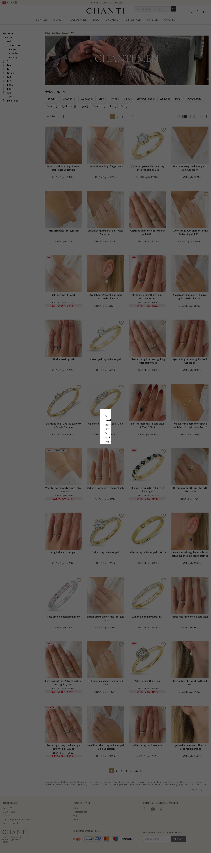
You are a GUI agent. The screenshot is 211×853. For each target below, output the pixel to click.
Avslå (90, 453)
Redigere (120, 453)
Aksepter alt (105, 446)
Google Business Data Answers (114, 438)
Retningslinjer (86, 434)
